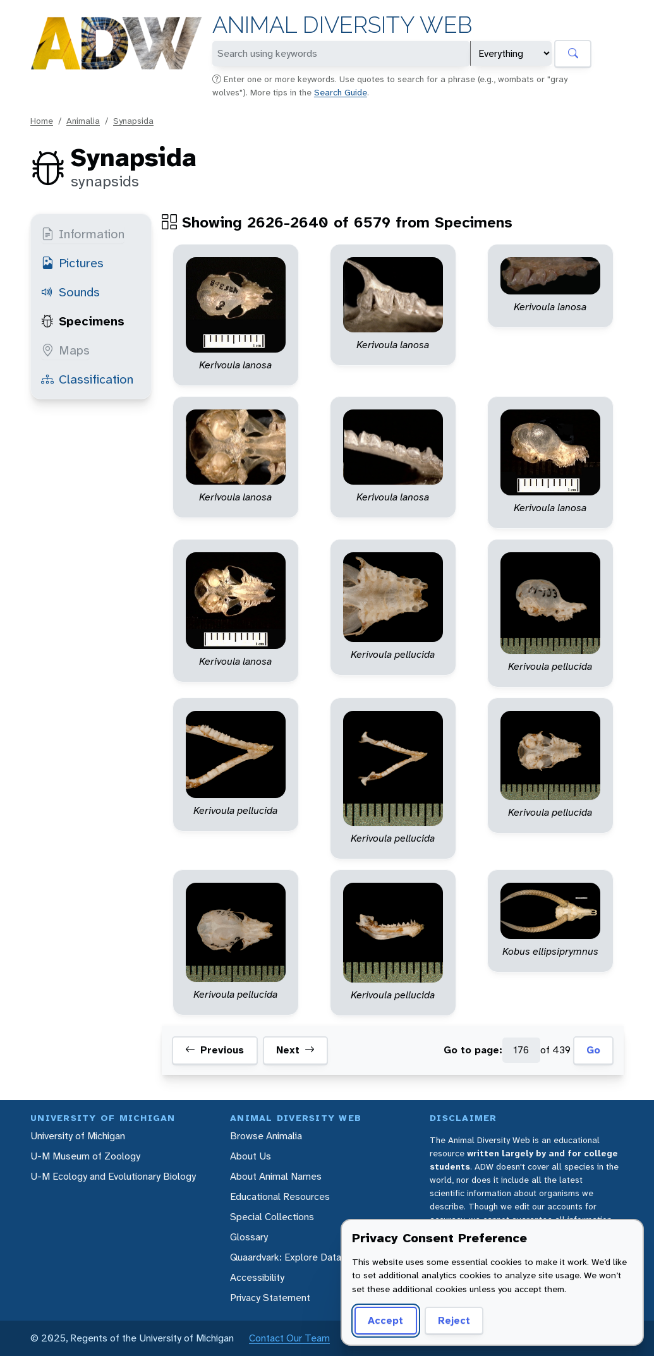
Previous (214, 1050)
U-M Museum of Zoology (85, 1156)
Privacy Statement (270, 1297)
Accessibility (257, 1277)
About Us (250, 1156)
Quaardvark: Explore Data (285, 1257)
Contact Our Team (289, 1338)
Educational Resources (280, 1196)
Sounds (70, 291)
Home (41, 120)
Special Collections (272, 1216)
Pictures (72, 262)
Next (295, 1050)
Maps (65, 350)
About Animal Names (276, 1176)
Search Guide (340, 92)
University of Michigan (77, 1135)
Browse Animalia (266, 1135)
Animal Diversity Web (342, 25)
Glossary (249, 1237)
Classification (87, 379)
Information (82, 233)
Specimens (82, 321)
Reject (454, 1320)
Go (593, 1049)
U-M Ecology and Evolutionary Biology (113, 1176)
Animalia (83, 120)
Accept (385, 1320)
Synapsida (133, 120)
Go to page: (473, 1049)
